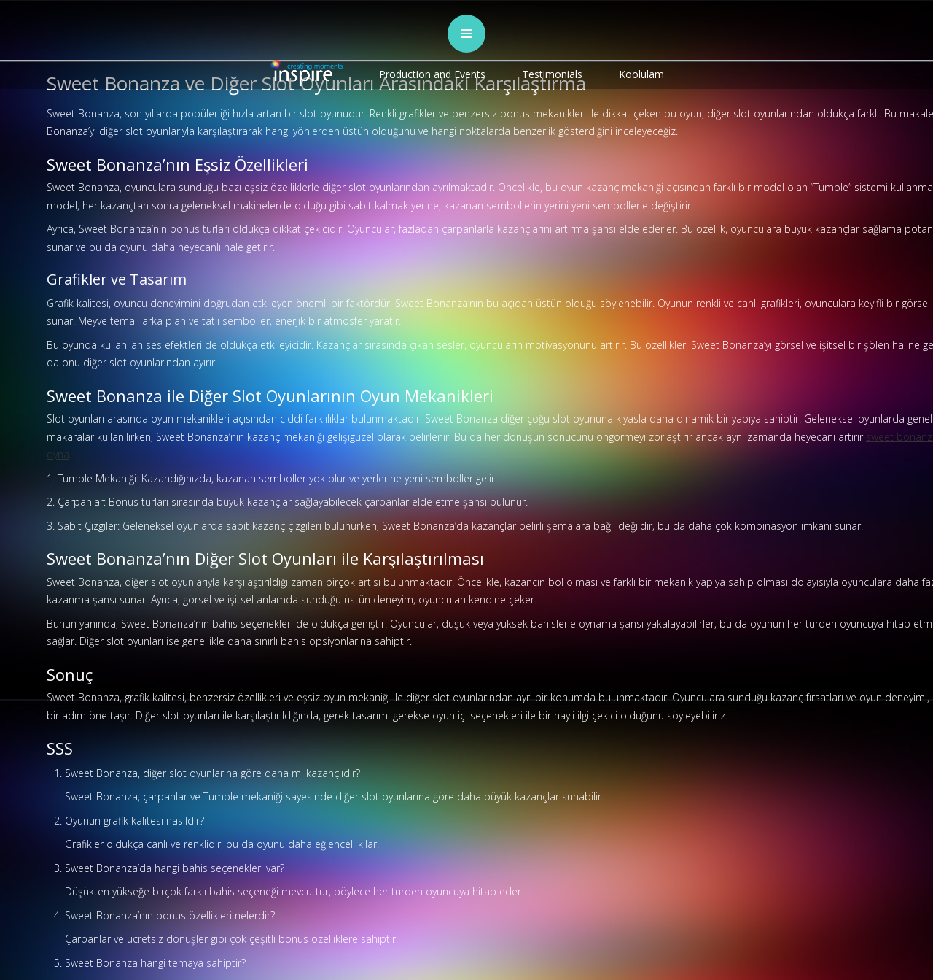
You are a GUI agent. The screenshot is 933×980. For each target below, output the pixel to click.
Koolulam (641, 74)
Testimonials (552, 74)
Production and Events (432, 74)
